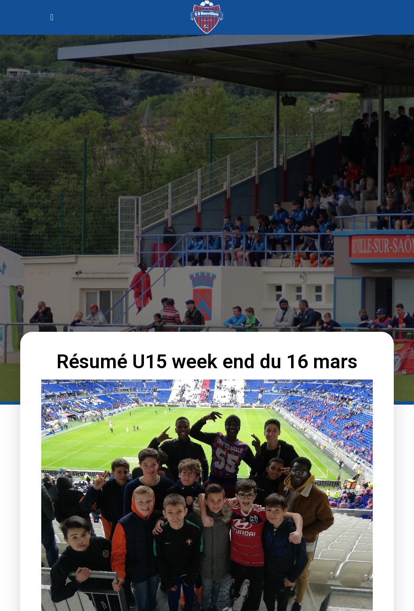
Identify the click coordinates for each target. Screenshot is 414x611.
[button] (51, 17)
